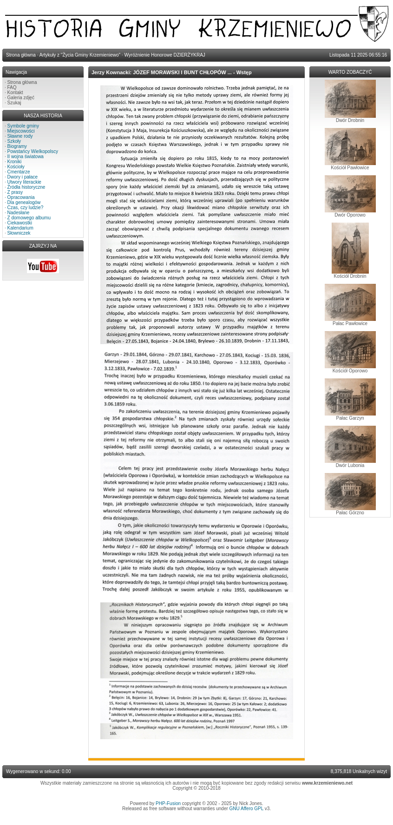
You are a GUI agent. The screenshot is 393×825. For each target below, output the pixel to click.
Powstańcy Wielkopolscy (32, 151)
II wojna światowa (25, 156)
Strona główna (22, 82)
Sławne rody (20, 136)
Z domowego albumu (29, 217)
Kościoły (16, 166)
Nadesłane (18, 212)
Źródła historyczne (26, 187)
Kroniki (14, 161)
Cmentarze (18, 171)
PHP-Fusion (168, 803)
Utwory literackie (24, 182)
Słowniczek (19, 233)
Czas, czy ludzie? (25, 207)
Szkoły (14, 141)
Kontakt (15, 92)
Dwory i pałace (22, 176)
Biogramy (17, 146)
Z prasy (15, 192)
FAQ (12, 87)
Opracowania (21, 197)
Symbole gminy (23, 125)
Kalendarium (20, 227)
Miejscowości (21, 131)
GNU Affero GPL (246, 808)
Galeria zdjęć (20, 97)
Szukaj (14, 102)
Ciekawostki (19, 222)
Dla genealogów (24, 202)
